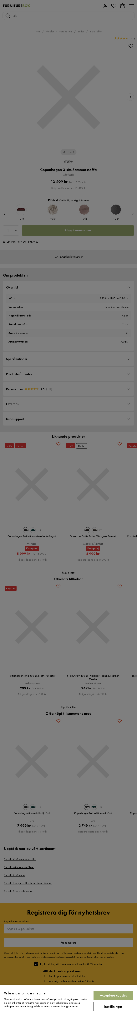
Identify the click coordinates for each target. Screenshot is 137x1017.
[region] (68, 1001)
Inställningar (113, 1006)
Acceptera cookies (113, 995)
